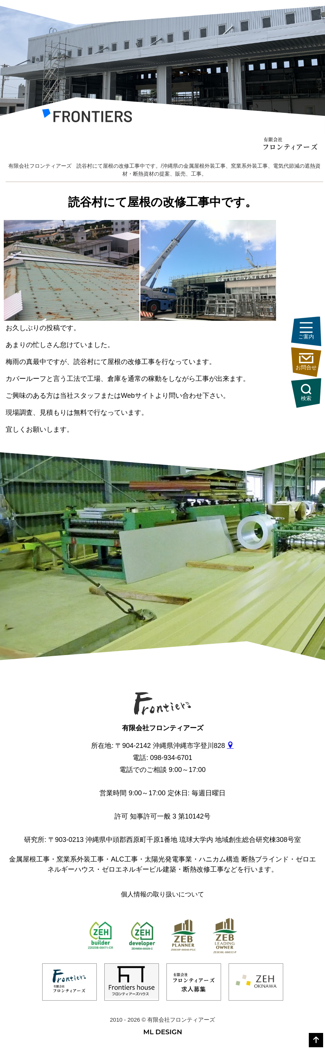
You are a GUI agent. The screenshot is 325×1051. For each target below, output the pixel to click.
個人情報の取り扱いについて (162, 894)
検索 (306, 392)
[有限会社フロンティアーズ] (87, 117)
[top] (316, 1040)
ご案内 (306, 331)
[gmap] (230, 745)
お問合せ (306, 361)
